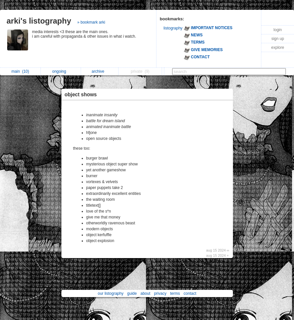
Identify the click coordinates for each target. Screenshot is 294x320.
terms (175, 293)
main (20, 71)
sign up (277, 38)
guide (132, 293)
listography (173, 28)
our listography (110, 293)
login (277, 30)
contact (190, 293)
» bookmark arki (91, 22)
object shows (81, 94)
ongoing (61, 71)
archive (100, 71)
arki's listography (39, 20)
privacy (160, 293)
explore (277, 47)
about (145, 293)
